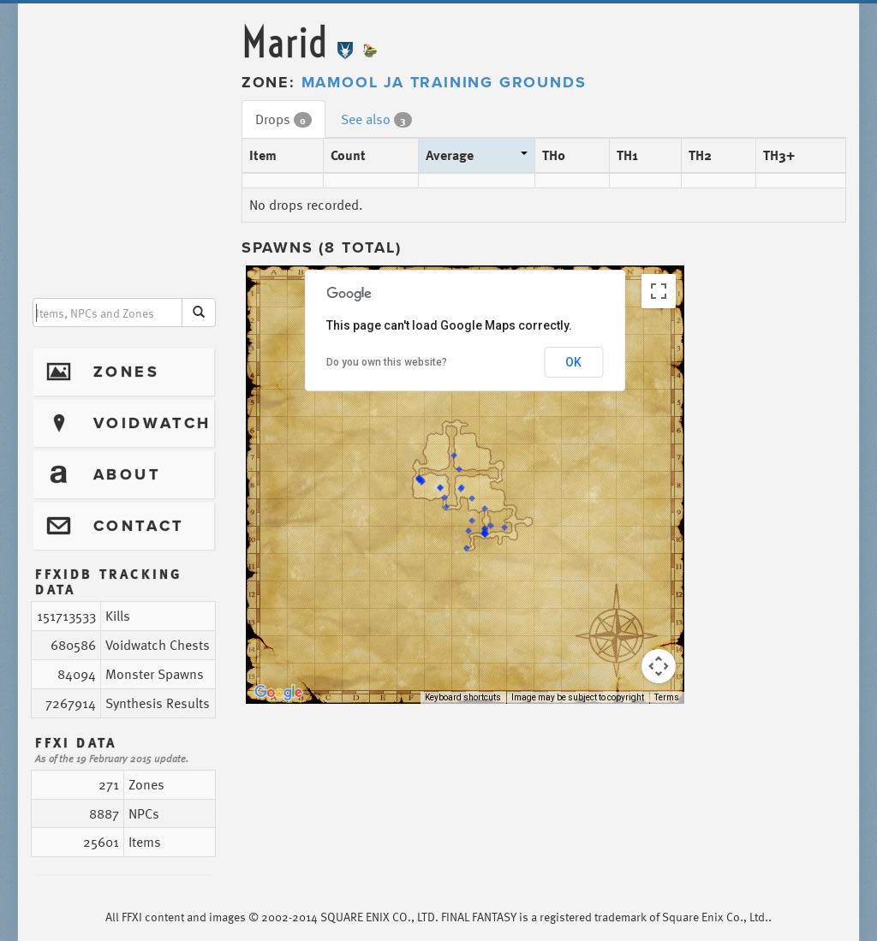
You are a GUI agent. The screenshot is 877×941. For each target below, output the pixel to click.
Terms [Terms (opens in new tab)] (666, 697)
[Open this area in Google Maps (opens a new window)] (278, 693)
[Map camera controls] (658, 666)
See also (376, 119)
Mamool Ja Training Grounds (444, 82)
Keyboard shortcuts (463, 697)
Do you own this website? (386, 362)
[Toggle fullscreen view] (658, 291)
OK (573, 362)
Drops (283, 119)
